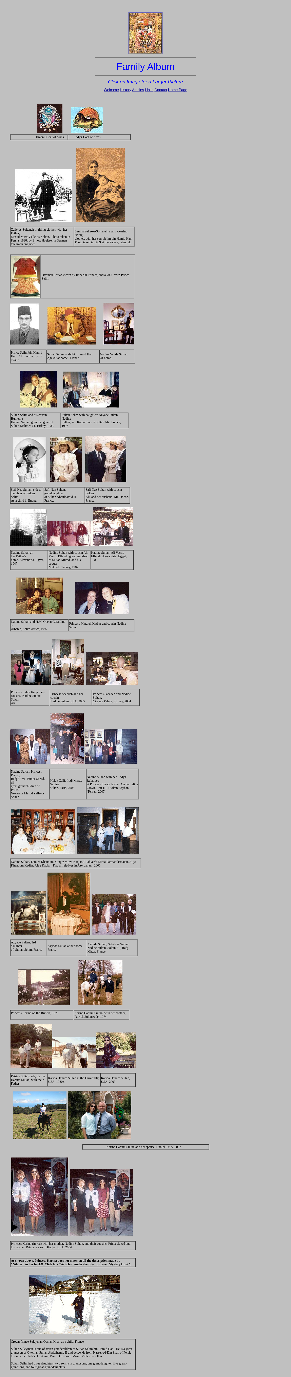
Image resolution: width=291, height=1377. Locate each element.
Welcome (111, 90)
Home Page (177, 90)
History (125, 90)
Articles (138, 90)
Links (149, 90)
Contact (160, 90)
